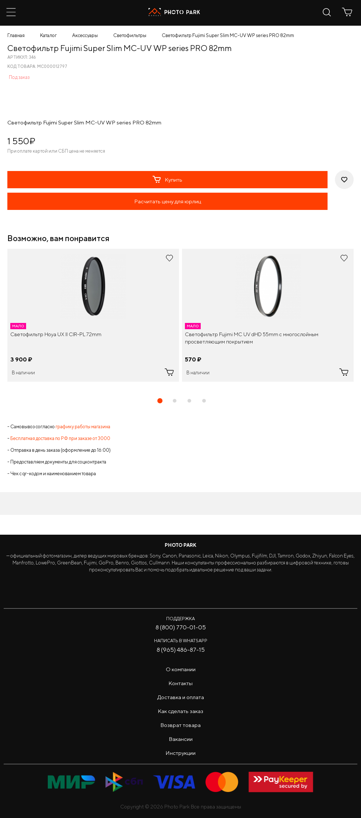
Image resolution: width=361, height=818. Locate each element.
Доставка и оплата (180, 697)
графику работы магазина (83, 426)
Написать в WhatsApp (180, 640)
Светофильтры (129, 35)
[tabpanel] (93, 315)
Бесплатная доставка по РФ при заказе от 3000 (60, 438)
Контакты (180, 683)
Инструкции (180, 753)
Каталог (48, 35)
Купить (167, 179)
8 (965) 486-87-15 (181, 649)
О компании (181, 669)
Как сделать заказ (180, 711)
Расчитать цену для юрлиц (167, 201)
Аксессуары (85, 35)
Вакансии (181, 739)
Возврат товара (180, 725)
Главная (16, 35)
